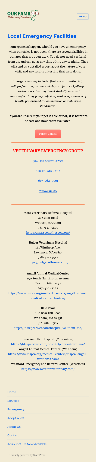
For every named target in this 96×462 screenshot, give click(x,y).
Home (11, 392)
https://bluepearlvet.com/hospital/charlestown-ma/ (48, 344)
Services (13, 400)
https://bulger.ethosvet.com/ (48, 262)
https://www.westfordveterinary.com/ (48, 369)
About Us (14, 426)
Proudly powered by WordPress (28, 455)
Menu (83, 16)
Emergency (15, 409)
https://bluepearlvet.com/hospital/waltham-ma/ (48, 328)
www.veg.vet (48, 190)
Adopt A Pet (15, 418)
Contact (13, 435)
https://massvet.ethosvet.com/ (48, 232)
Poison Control (48, 133)
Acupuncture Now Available (27, 444)
